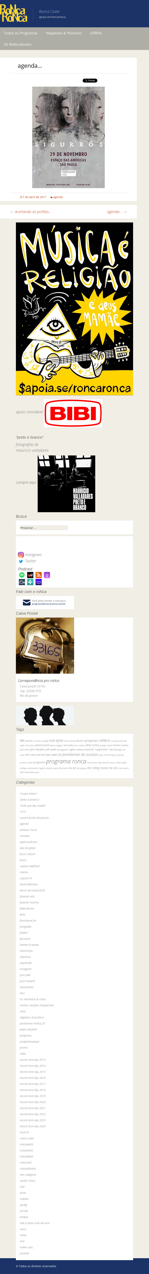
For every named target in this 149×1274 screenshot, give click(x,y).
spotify (23, 1205)
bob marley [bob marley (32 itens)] (69, 740)
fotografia (25, 926)
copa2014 (26, 878)
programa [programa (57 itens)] (39, 762)
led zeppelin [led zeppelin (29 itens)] (62, 749)
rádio (23, 1053)
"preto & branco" (29, 799)
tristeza (24, 1217)
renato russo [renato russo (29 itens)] (108, 762)
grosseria (25, 939)
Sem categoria (28, 1174)
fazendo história (29, 902)
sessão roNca (27, 1180)
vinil (22, 1241)
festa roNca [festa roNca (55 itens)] (92, 745)
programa (26, 1035)
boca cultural (27, 854)
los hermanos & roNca (33, 999)
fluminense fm (28, 920)
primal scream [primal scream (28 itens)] (26, 762)
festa (22, 914)
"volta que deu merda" (33, 805)
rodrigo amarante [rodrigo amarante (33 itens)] (29, 768)
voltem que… (27, 1247)
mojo (23, 1011)
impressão (26, 963)
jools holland (27, 981)
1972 (23, 811)
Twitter (27, 561)
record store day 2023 (33, 1120)
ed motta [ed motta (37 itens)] (68, 745)
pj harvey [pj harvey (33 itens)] (119, 755)
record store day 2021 (33, 1108)
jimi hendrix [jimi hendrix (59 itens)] (37, 749)
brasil (23, 860)
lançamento (27, 987)
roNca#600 (26, 1156)
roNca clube (27, 1138)
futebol (24, 932)
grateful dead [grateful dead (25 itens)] (106, 745)
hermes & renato (29, 945)
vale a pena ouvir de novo (35, 1223)
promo (24, 1047)
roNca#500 (26, 1150)
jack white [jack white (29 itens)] (25, 749)
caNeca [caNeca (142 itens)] (104, 740)
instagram (26, 969)
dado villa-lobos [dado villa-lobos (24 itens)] (27, 745)
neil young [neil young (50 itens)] (115, 749)
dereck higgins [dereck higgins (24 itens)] (56, 745)
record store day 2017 (33, 1084)
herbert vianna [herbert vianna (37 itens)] (120, 745)
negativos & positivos (32, 1017)
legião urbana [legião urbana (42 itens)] (76, 749)
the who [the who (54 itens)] (113, 768)
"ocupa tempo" (28, 793)
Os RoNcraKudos (18, 44)
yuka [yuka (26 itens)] (37, 772)
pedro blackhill (28, 1029)
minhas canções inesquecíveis (37, 1005)
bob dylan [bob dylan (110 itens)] (56, 740)
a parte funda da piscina (34, 818)
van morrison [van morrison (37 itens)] (27, 772)
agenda (58, 197)
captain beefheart (30, 866)
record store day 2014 (33, 1066)
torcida (24, 1211)
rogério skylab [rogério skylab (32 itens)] (45, 768)
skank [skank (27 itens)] (55, 768)
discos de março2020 (32, 890)
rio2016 (24, 1132)
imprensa (25, 957)
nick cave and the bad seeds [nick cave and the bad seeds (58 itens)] (41, 755)
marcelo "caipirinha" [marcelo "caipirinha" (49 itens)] (96, 749)
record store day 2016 (33, 1078)
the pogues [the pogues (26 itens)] (82, 768)
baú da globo (28, 848)
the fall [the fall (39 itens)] (72, 768)
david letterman (29, 884)
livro (22, 993)
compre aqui (26, 482)
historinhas (26, 951)
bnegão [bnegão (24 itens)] (45, 740)
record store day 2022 (33, 1114)
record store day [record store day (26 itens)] (94, 762)
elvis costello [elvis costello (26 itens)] (79, 745)
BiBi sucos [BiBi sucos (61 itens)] (26, 740)
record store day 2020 (33, 1102)
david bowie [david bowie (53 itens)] (42, 745)
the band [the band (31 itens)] (63, 768)
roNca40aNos (28, 1168)
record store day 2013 (33, 1060)
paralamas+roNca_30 (32, 1023)
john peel (25, 975)
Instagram (30, 554)
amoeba (24, 836)
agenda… (117, 211)
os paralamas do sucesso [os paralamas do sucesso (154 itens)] (78, 754)
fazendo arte (27, 896)
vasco (23, 1229)
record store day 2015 (33, 1072)
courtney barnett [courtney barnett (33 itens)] (118, 740)
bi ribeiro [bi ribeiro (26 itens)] (37, 740)
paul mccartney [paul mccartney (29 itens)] (106, 754)
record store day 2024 (33, 1126)
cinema (24, 872)
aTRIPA (95, 33)
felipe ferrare (27, 908)
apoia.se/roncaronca (52, 17)
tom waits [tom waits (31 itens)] (124, 768)
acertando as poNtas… (31, 211)
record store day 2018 (33, 1090)
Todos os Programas (21, 33)
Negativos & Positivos (64, 33)
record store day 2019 (33, 1096)
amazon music (28, 830)
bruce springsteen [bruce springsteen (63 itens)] (87, 740)
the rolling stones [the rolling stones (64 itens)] (97, 768)
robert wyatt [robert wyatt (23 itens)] (121, 762)
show (23, 1193)
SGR (22, 1187)
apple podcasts (28, 842)
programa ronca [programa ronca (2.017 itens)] (66, 761)
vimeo (23, 1235)
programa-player (29, 1041)
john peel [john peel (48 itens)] (50, 749)
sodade (24, 1199)
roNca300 (25, 1162)
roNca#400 (26, 1144)
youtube (24, 1253)
